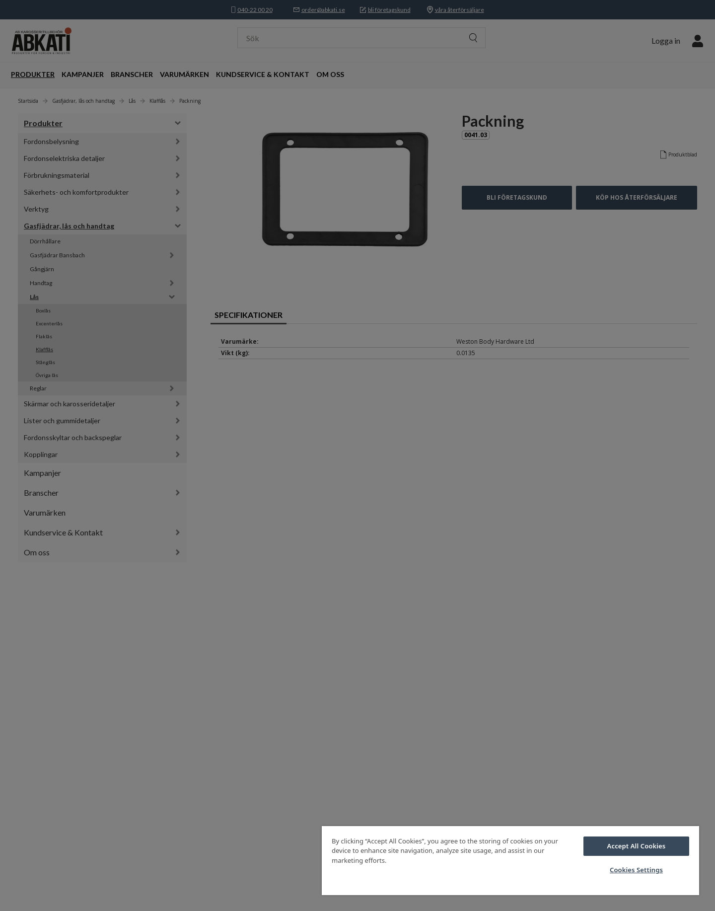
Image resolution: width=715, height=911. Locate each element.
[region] (510, 860)
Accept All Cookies (636, 845)
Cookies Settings (636, 869)
